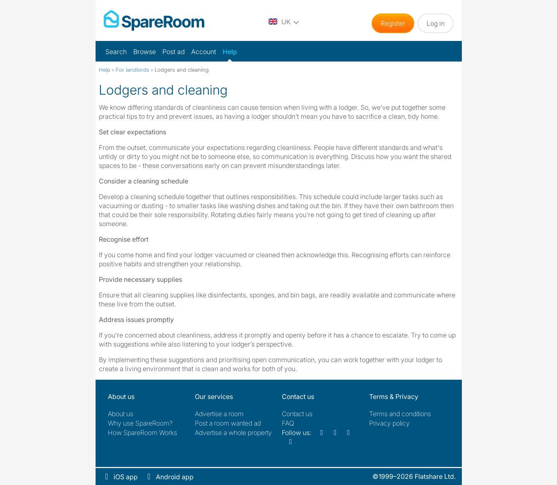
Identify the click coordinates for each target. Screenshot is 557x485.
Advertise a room (219, 414)
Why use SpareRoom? (140, 423)
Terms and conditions (400, 414)
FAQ (288, 423)
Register (393, 23)
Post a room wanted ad (228, 423)
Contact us (297, 414)
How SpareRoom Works (142, 432)
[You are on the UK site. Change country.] (283, 21)
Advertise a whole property (233, 432)
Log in (436, 23)
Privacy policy (389, 423)
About (120, 414)
